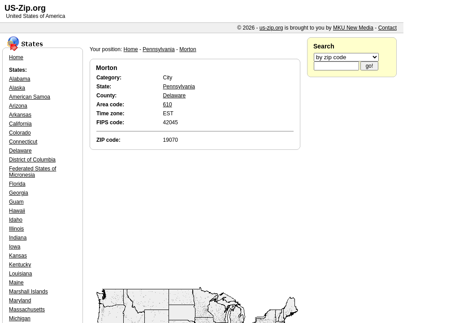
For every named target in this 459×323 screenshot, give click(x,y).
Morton (187, 49)
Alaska (17, 88)
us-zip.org (271, 28)
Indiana (17, 238)
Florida (17, 184)
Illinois (16, 229)
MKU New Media (353, 28)
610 (167, 104)
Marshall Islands (28, 291)
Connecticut (23, 142)
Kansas (18, 256)
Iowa (14, 247)
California (20, 124)
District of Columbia (32, 160)
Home (131, 49)
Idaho (15, 220)
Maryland (20, 300)
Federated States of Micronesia (32, 172)
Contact (387, 28)
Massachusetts (27, 309)
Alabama (19, 79)
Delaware (174, 95)
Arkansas (20, 115)
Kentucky (20, 265)
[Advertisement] (197, 219)
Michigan (19, 318)
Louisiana (20, 274)
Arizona (18, 106)
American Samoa (29, 97)
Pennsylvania (158, 49)
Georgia (18, 193)
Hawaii (17, 211)
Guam (16, 202)
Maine (16, 282)
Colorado (20, 133)
